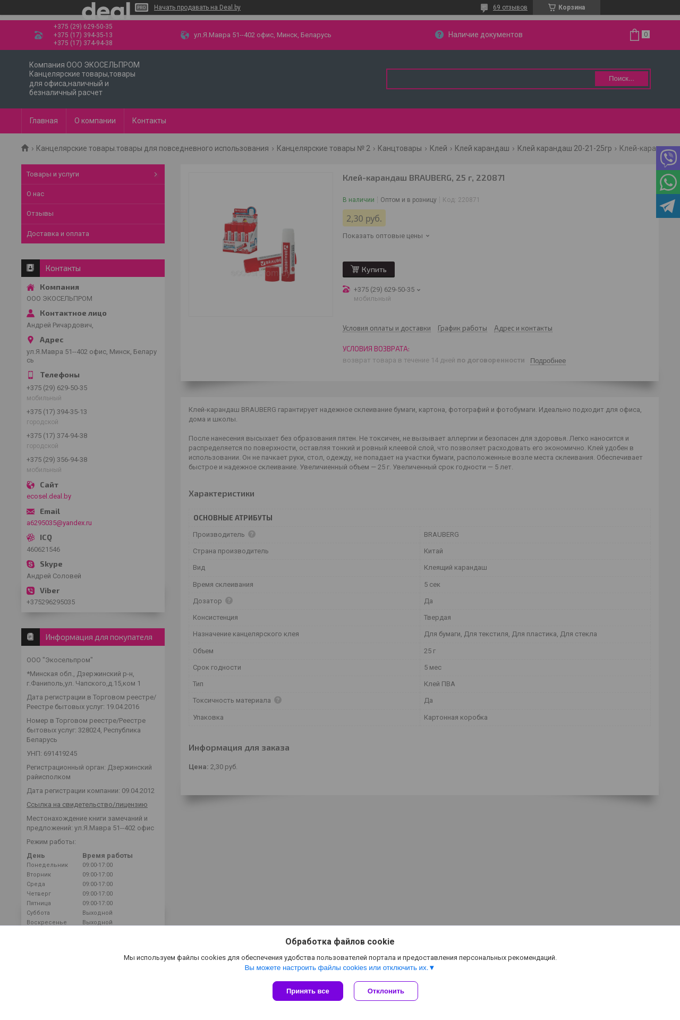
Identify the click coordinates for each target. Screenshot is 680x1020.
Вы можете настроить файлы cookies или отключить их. (336, 968)
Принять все (307, 991)
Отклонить (386, 991)
